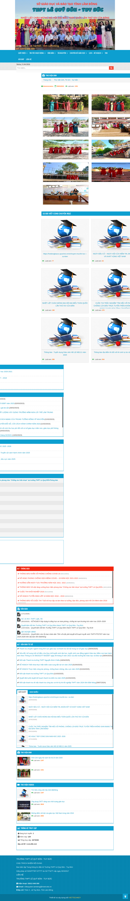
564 (103, 359)
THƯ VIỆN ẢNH (51, 76)
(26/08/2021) (70, 583)
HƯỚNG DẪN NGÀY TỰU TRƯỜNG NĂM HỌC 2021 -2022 (42, 583)
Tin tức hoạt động (37, 53)
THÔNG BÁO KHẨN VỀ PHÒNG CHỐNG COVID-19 (39, 574)
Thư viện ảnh (59, 80)
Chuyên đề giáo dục (78, 53)
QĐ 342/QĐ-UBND (28, 632)
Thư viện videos (27, 785)
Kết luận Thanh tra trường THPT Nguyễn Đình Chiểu (39, 660)
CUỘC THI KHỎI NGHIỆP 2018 (31, 592)
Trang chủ (47, 80)
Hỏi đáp (21, 59)
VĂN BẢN (24, 609)
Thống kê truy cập (29, 828)
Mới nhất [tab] (22, 692)
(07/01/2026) (33, 719)
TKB (106, 53)
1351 (76, 86)
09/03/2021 (60, 86)
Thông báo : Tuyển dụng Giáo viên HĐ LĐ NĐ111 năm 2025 (65, 353)
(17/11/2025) (33, 739)
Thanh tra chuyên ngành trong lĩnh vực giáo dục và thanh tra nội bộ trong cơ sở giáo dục (53, 649)
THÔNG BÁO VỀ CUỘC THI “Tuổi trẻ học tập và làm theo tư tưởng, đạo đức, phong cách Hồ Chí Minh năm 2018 (62, 601)
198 (53, 310)
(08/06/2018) (69, 596)
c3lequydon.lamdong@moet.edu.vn (38, 887)
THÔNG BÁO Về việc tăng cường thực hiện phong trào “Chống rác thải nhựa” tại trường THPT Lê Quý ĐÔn (60, 587)
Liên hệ (28, 59)
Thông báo (25, 569)
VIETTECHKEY (75, 898)
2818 (42, 804)
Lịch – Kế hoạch (96, 53)
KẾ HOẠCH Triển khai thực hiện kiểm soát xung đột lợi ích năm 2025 (45, 665)
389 (53, 359)
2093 (42, 816)
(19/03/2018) (22, 603)
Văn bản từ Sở (27, 645)
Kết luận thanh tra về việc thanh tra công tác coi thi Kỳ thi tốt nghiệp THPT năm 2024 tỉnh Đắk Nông (57, 683)
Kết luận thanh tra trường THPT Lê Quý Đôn (36, 674)
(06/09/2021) (83, 578)
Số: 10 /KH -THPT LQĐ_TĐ (31, 619)
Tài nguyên (63, 53)
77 (53, 261)
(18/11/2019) (107, 587)
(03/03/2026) (33, 700)
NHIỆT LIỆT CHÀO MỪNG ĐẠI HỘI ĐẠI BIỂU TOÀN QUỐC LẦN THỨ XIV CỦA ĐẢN (65, 304)
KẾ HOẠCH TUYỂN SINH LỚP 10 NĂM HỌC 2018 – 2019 (41, 596)
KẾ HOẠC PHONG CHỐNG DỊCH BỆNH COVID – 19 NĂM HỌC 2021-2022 (48, 578)
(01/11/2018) (48, 592)
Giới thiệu (22, 53)
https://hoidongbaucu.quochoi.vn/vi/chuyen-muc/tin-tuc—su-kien (65, 255)
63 (103, 261)
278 (103, 310)
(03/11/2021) (65, 574)
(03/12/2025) (33, 731)
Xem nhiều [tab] (33, 692)
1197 (42, 760)
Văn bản (52, 53)
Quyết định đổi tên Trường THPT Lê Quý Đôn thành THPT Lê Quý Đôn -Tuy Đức (52, 625)
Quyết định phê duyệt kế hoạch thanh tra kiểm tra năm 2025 (42, 678)
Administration (48, 86)
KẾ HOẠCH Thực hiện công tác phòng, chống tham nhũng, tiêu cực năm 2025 (49, 669)
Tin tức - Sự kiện (71, 80)
